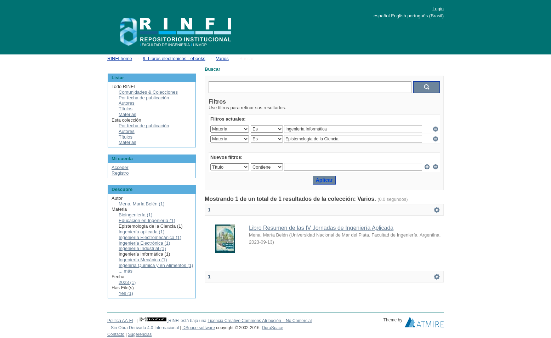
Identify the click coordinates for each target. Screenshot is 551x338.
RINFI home (119, 58)
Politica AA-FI (120, 320)
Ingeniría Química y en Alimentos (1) (156, 265)
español (382, 15)
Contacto (115, 334)
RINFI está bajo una (187, 320)
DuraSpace (272, 327)
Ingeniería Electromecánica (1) (150, 237)
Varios (222, 58)
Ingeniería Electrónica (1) (144, 243)
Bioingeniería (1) (135, 214)
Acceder (120, 167)
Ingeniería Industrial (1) (142, 248)
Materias (127, 114)
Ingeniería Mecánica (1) (143, 259)
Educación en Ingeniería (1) (147, 220)
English (398, 15)
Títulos (125, 108)
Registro (120, 173)
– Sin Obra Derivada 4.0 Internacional (143, 327)
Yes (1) (126, 293)
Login (438, 8)
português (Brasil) (425, 15)
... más (125, 271)
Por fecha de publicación (144, 97)
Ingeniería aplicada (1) (141, 231)
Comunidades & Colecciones (148, 92)
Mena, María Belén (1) (141, 203)
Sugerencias (140, 334)
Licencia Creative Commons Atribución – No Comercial (260, 320)
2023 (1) (127, 282)
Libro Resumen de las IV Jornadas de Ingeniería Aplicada (321, 228)
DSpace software (198, 327)
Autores (127, 103)
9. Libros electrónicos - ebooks (174, 58)
